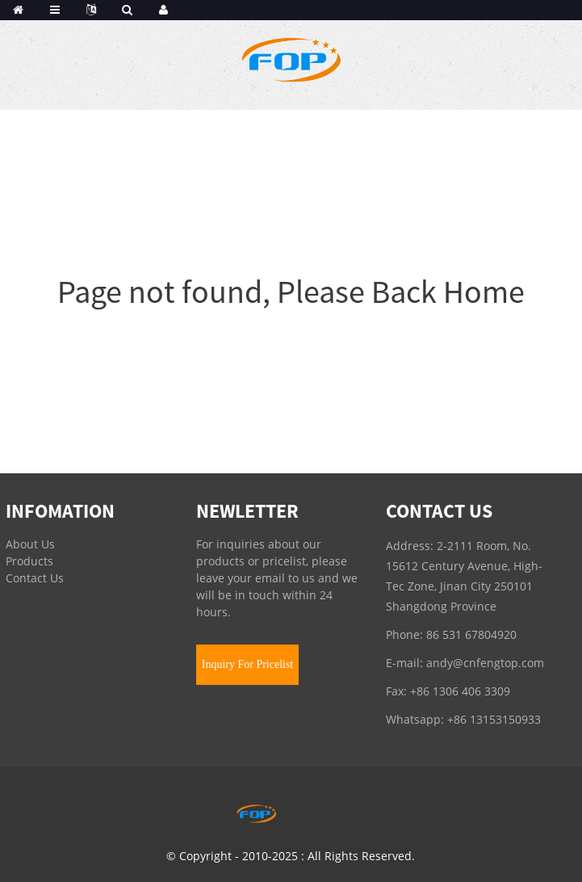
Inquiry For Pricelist (248, 664)
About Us (30, 544)
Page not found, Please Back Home (291, 291)
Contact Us (35, 578)
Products (29, 561)
